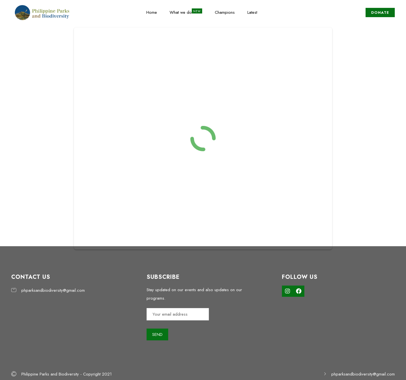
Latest (252, 12)
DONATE (380, 12)
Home (151, 12)
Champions (225, 12)
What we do (181, 12)
